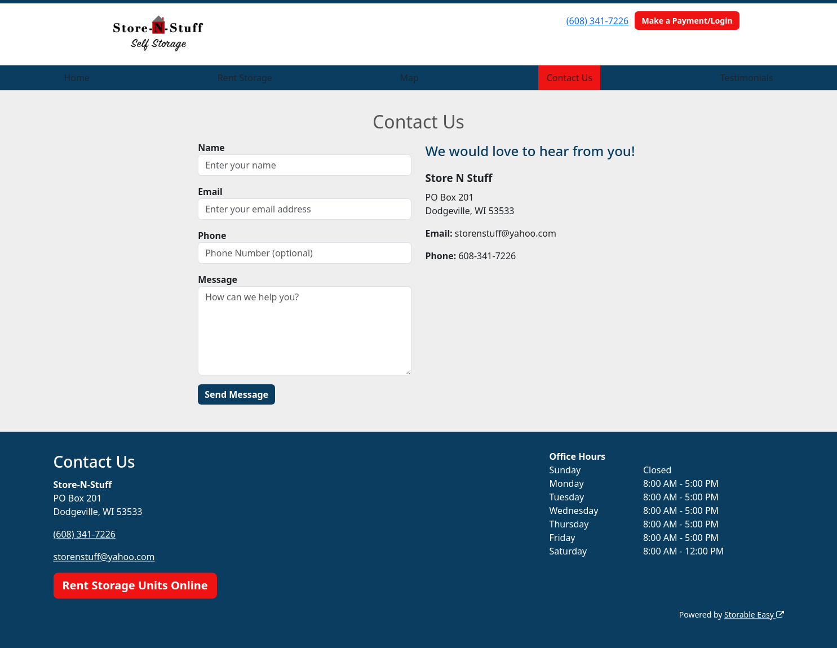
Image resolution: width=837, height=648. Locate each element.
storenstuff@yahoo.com (104, 557)
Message (217, 279)
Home (77, 78)
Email (210, 191)
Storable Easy (753, 614)
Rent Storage (245, 78)
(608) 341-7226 (597, 21)
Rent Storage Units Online (135, 585)
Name (211, 147)
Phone (212, 235)
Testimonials (746, 78)
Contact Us (569, 78)
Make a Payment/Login (686, 20)
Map (409, 78)
